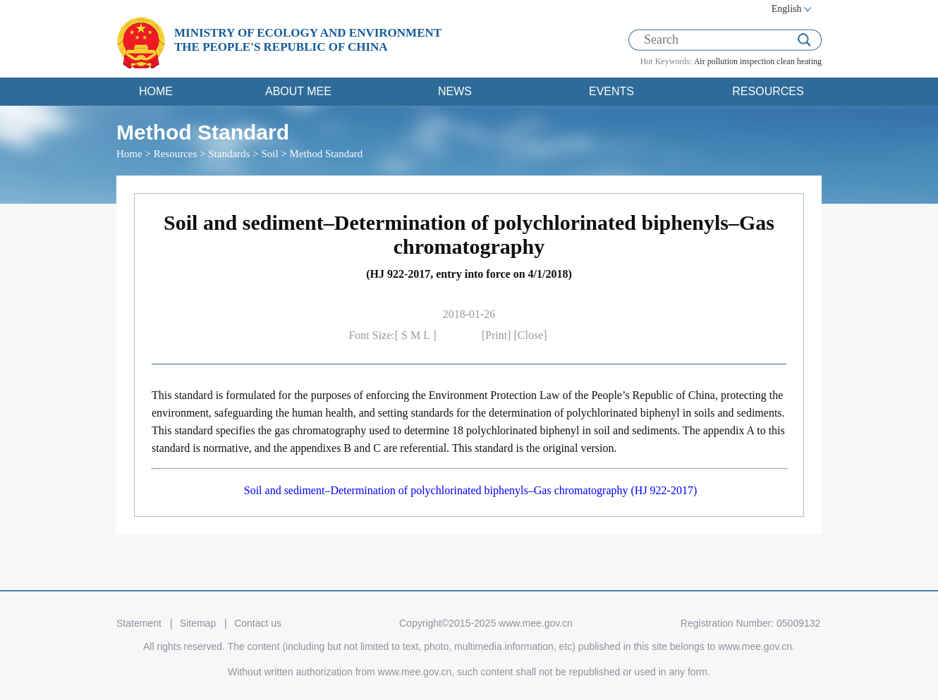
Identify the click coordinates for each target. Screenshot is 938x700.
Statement (139, 623)
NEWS (455, 91)
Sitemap (198, 623)
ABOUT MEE (298, 91)
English (787, 9)
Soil (269, 153)
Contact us (257, 623)
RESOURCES (767, 91)
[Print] (498, 335)
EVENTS (611, 91)
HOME (156, 91)
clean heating (799, 61)
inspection (757, 61)
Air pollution (716, 61)
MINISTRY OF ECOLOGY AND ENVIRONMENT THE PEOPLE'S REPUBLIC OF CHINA (307, 40)
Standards (229, 153)
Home (129, 153)
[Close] (530, 335)
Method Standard (326, 153)
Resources (175, 153)
